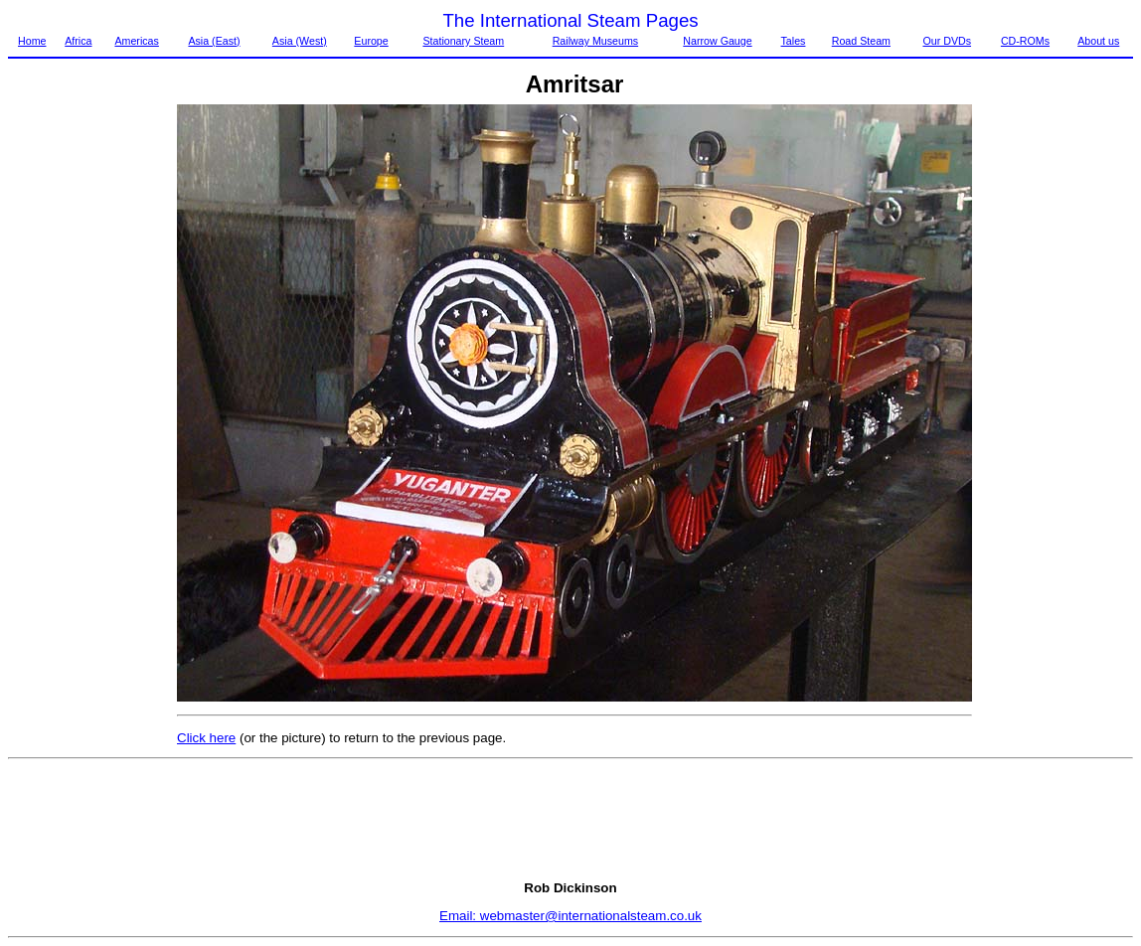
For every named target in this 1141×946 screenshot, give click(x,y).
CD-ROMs (1025, 41)
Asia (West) (299, 41)
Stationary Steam (463, 41)
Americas (136, 41)
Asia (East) (214, 41)
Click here (206, 737)
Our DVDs (946, 41)
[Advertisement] (91, 402)
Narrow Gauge (717, 41)
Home (32, 41)
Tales (793, 41)
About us (1098, 41)
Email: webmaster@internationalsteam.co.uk (570, 915)
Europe (371, 41)
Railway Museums (595, 41)
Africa (78, 41)
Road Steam (861, 41)
